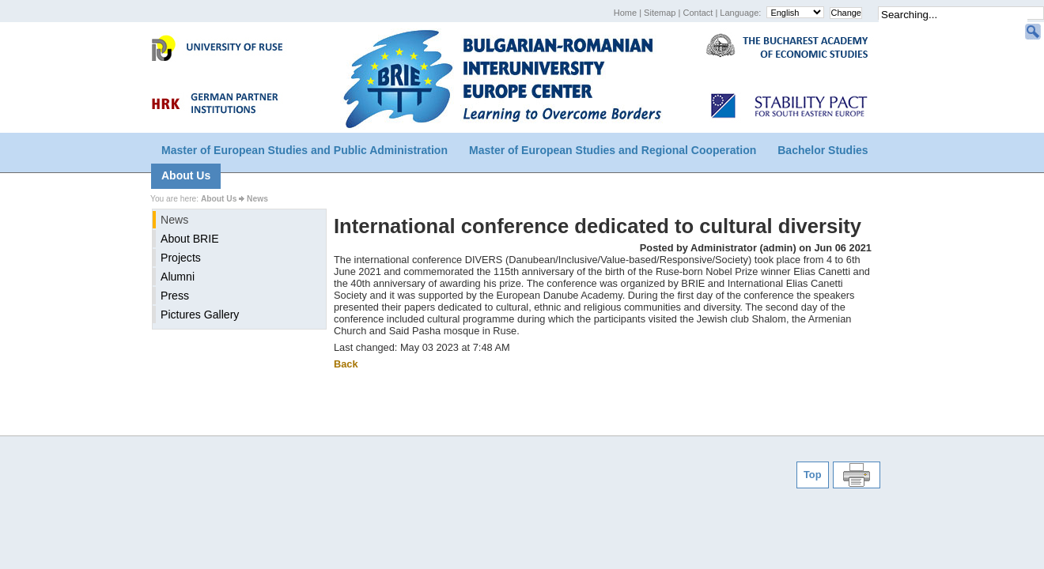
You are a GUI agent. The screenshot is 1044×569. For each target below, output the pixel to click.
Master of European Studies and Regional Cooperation (612, 150)
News (257, 198)
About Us (185, 175)
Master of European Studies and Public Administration (304, 150)
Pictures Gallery (200, 314)
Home (626, 12)
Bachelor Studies (822, 150)
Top (813, 474)
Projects (181, 257)
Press (175, 295)
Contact (699, 12)
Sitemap (661, 12)
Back (346, 364)
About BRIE (190, 238)
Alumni (178, 276)
